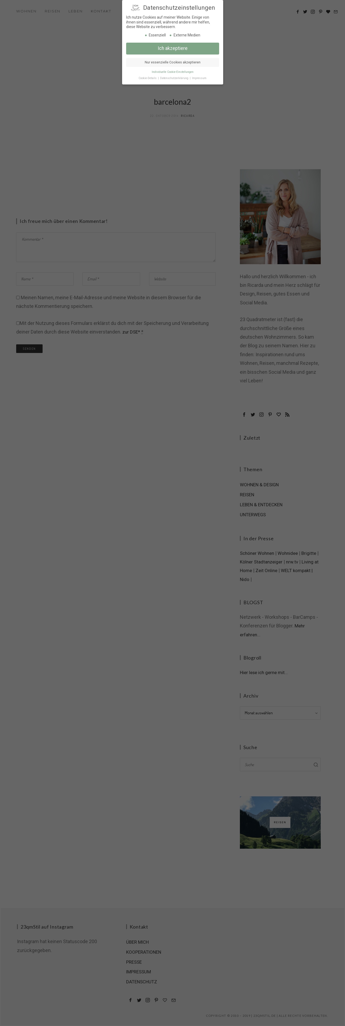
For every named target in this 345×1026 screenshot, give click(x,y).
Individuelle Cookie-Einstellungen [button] (173, 71)
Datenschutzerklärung (174, 78)
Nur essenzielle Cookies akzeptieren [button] (173, 62)
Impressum (199, 78)
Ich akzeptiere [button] (173, 48)
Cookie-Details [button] (148, 78)
